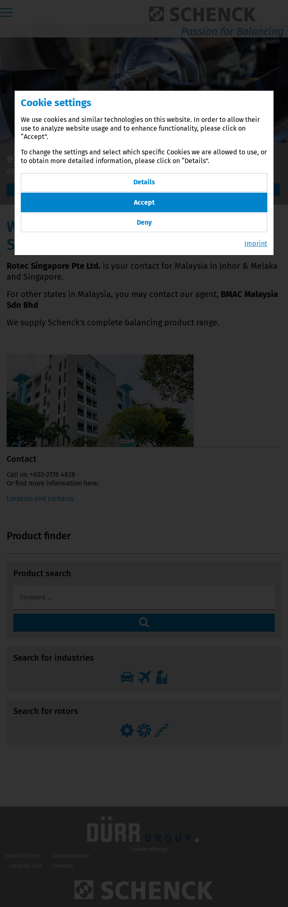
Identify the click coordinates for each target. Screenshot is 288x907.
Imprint (255, 241)
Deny (144, 220)
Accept (144, 201)
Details (144, 181)
